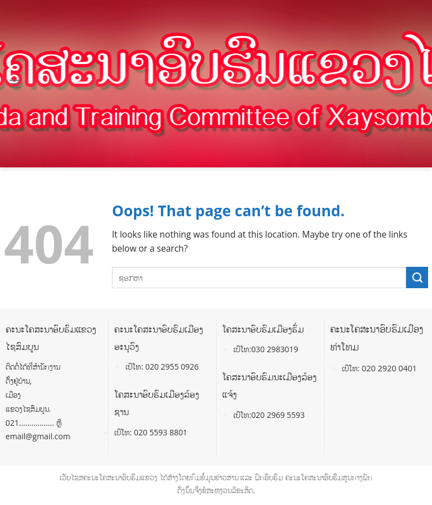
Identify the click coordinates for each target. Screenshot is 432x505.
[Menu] (15, 83)
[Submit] (417, 277)
